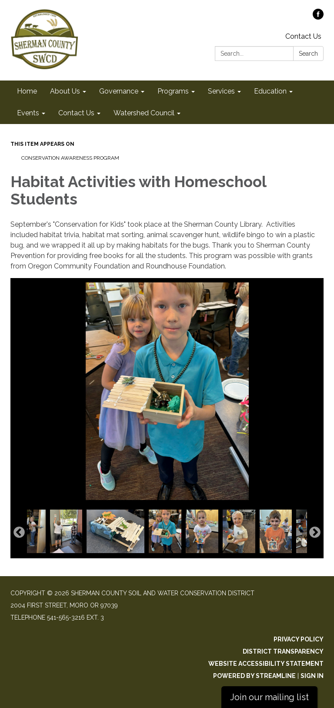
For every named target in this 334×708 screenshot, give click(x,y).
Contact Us (303, 36)
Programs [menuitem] (173, 91)
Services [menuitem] (221, 91)
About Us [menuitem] (65, 91)
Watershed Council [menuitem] (144, 113)
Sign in (312, 675)
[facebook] (318, 17)
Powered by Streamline (254, 675)
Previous (19, 532)
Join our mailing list (269, 697)
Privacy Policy (299, 639)
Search (308, 53)
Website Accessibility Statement (266, 663)
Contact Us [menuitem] (76, 113)
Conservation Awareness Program (70, 158)
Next (314, 532)
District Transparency (283, 651)
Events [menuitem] (28, 113)
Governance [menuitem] (118, 91)
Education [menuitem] (270, 91)
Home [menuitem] (27, 91)
